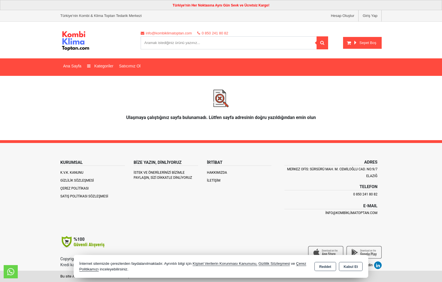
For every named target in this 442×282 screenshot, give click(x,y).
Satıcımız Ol (129, 66)
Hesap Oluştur (342, 16)
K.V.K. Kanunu (71, 173)
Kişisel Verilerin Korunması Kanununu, (225, 263)
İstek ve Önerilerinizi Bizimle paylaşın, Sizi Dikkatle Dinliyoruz (163, 175)
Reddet (325, 267)
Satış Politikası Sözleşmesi (84, 196)
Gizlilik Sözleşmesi (77, 180)
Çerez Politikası (74, 188)
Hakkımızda (217, 173)
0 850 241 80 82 (365, 194)
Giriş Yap (370, 16)
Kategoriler (100, 66)
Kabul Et (351, 267)
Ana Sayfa (72, 66)
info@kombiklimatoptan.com (351, 213)
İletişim (213, 180)
